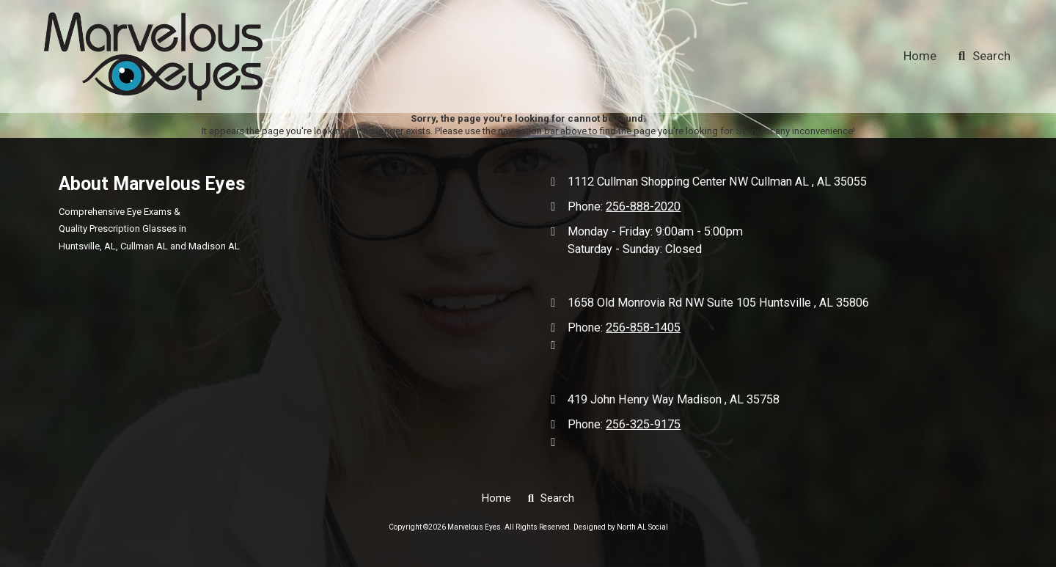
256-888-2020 (643, 206)
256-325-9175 (643, 424)
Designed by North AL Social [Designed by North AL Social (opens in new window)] (620, 527)
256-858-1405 (643, 327)
